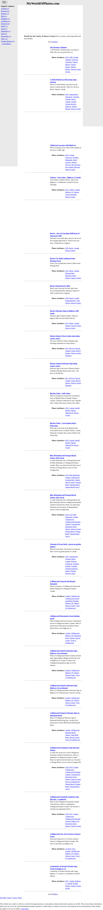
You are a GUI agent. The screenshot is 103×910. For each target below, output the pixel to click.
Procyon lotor (75, 165)
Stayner (67, 72)
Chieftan (68, 60)
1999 (66, 248)
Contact (9, 898)
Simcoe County (76, 69)
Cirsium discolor (70, 104)
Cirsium (73, 102)
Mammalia (68, 160)
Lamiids (68, 566)
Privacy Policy (17, 898)
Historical (5, 24)
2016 (66, 94)
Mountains (5, 31)
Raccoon (77, 167)
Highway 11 (69, 192)
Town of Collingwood (72, 740)
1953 (66, 57)
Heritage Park (69, 273)
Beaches (5, 14)
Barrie (73, 99)
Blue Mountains (74, 475)
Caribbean (5, 21)
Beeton (77, 348)
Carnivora (68, 157)
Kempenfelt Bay (70, 301)
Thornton (68, 356)
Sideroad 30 (69, 413)
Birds (4, 16)
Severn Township (70, 194)
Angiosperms (73, 94)
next (56, 42)
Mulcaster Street (70, 276)
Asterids (68, 99)
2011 (66, 190)
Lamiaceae (68, 564)
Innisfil (77, 408)
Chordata (75, 157)
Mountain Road (70, 732)
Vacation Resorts (7, 41)
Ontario (73, 67)
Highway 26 (69, 603)
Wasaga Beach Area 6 (72, 487)
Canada (75, 57)
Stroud (67, 888)
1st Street (68, 849)
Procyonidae (69, 167)
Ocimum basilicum (71, 569)
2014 (66, 155)
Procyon (68, 165)
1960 (71, 57)
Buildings (5, 19)
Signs (4, 39)
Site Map (3, 898)
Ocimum (74, 566)
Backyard (5, 11)
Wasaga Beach (74, 485)
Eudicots (68, 106)
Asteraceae (68, 97)
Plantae (67, 109)
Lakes (4, 29)
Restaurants (6, 36)
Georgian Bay (69, 480)
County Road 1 (76, 351)
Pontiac (67, 69)
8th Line (72, 348)
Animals (5, 9)
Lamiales (76, 564)
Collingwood (75, 477)
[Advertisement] (53, 19)
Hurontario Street (71, 527)
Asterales (76, 97)
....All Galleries (6, 44)
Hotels (4, 26)
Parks (4, 34)
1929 (66, 515)
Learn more (24, 909)
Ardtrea (71, 190)
